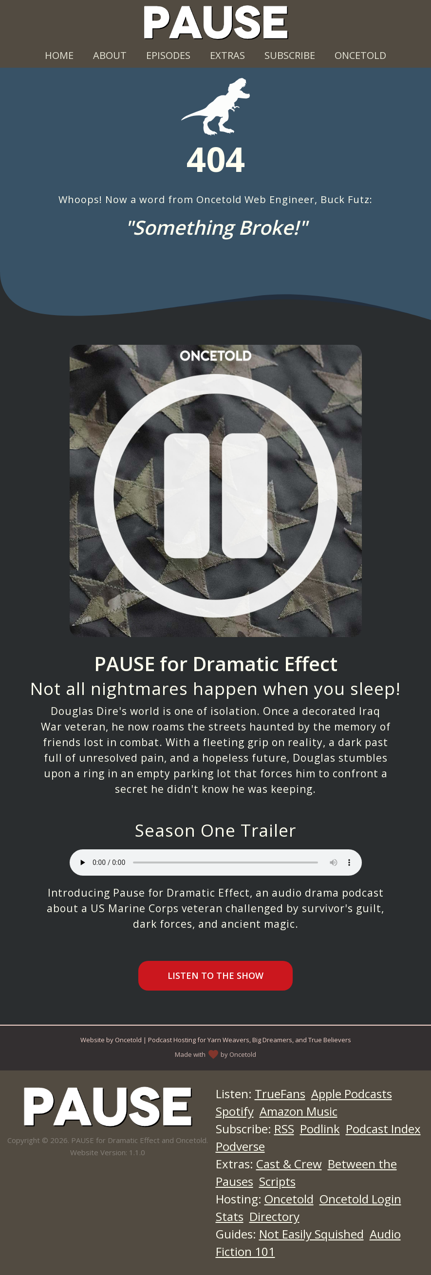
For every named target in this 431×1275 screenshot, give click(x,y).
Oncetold (360, 55)
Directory (274, 1216)
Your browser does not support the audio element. (216, 862)
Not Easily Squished (311, 1234)
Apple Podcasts (351, 1094)
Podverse (240, 1146)
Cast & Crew (289, 1164)
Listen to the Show (215, 975)
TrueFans (280, 1094)
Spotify (235, 1111)
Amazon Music (298, 1111)
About (110, 55)
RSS (284, 1129)
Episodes (168, 55)
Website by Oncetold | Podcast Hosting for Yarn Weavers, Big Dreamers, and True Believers (215, 1039)
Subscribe (289, 55)
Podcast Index (383, 1129)
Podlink (320, 1129)
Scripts (277, 1181)
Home (59, 55)
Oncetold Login (360, 1199)
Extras (227, 55)
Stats (230, 1216)
